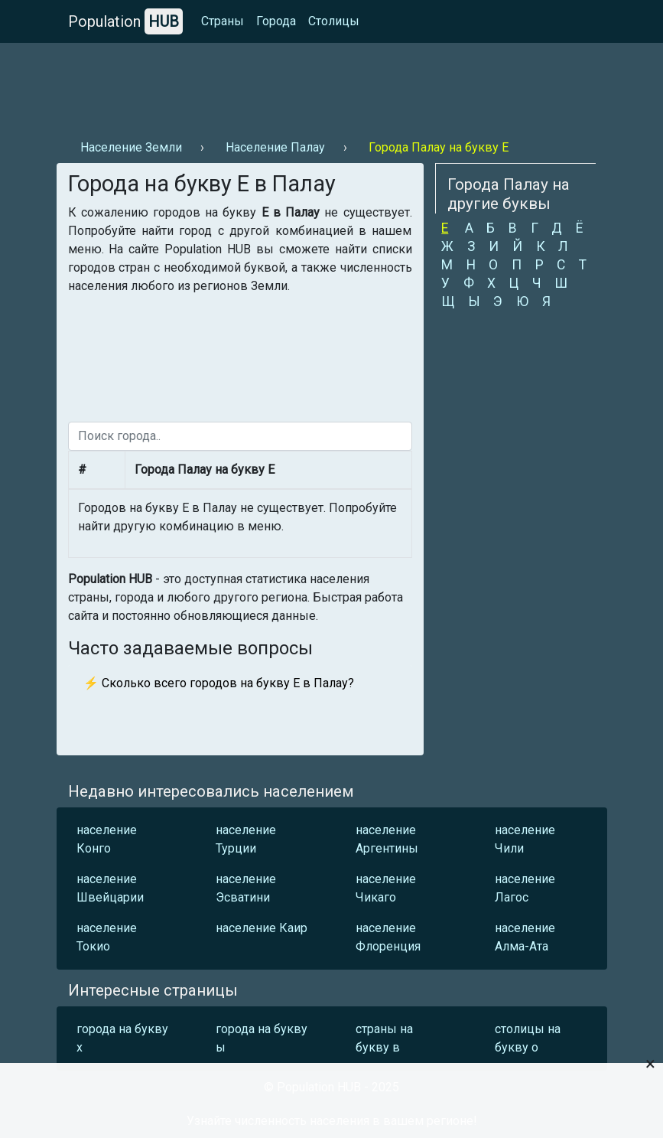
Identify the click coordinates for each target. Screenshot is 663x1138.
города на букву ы (261, 1038)
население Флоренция (388, 937)
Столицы (333, 21)
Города (276, 21)
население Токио (106, 937)
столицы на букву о (528, 1038)
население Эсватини (246, 888)
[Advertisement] (332, 85)
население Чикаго (386, 888)
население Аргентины (387, 839)
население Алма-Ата (525, 937)
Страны (222, 21)
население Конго (106, 839)
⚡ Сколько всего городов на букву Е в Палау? (218, 683)
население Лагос (525, 888)
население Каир (261, 928)
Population (125, 21)
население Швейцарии (110, 888)
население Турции (246, 839)
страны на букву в (384, 1038)
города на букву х (122, 1038)
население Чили (525, 839)
